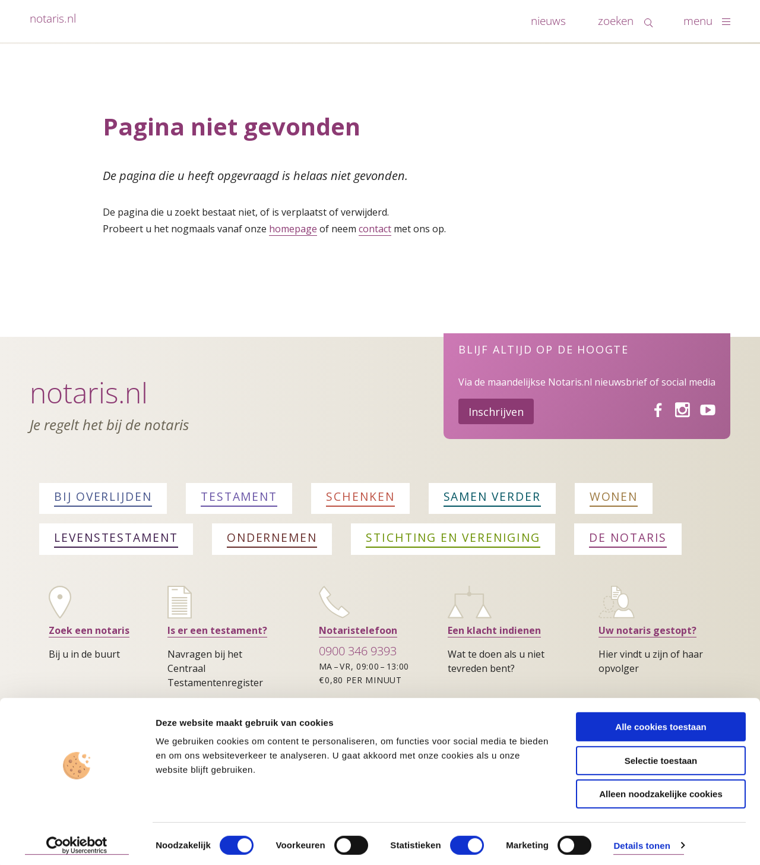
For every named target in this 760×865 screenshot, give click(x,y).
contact (375, 228)
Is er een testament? (217, 630)
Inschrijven (496, 412)
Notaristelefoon (358, 630)
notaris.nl (53, 18)
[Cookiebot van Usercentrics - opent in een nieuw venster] (77, 842)
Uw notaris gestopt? (647, 630)
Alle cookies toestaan (660, 723)
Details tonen (641, 841)
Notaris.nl (89, 392)
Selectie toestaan (661, 757)
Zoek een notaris (89, 630)
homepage (293, 228)
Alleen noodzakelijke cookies (661, 790)
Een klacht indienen (494, 630)
